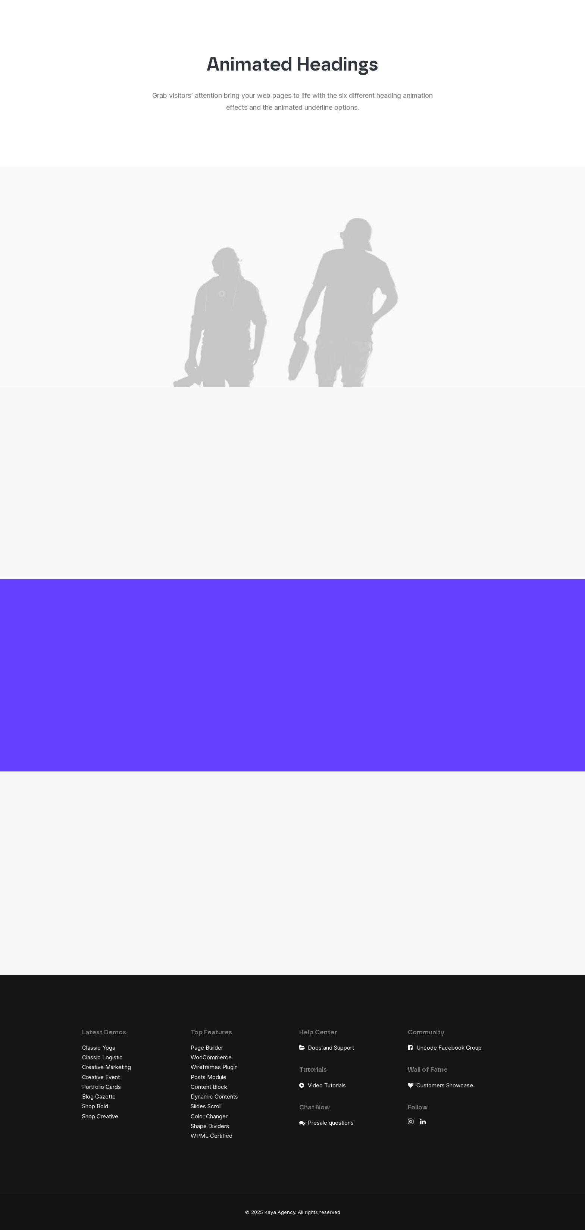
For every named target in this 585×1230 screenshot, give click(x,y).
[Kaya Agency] (36, 20)
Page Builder (207, 1047)
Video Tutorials (327, 1085)
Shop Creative (100, 1116)
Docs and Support (331, 1047)
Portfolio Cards (101, 1086)
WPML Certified (211, 1135)
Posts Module (208, 1077)
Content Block (209, 1086)
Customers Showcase (444, 1085)
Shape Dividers (210, 1126)
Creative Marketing (106, 1067)
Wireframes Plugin (214, 1067)
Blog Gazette (99, 1096)
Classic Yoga (98, 1047)
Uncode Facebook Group (449, 1047)
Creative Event (101, 1077)
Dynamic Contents (214, 1096)
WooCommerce (211, 1057)
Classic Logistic (102, 1057)
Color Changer (209, 1116)
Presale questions (331, 1122)
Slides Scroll (206, 1106)
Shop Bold (95, 1106)
